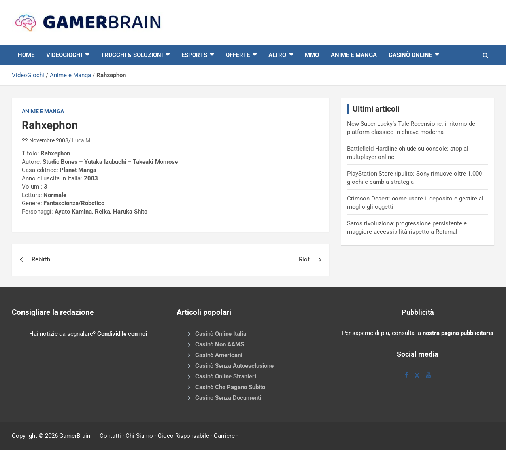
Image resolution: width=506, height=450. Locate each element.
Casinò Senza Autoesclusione (234, 365)
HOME (26, 55)
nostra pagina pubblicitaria (458, 333)
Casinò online (410, 55)
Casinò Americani (218, 355)
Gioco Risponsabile (183, 435)
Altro (277, 55)
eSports (194, 55)
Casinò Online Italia (220, 333)
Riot (304, 259)
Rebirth (41, 259)
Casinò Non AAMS (219, 344)
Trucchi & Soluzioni (132, 55)
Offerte (238, 55)
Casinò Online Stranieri (225, 376)
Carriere (224, 435)
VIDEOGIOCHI (64, 55)
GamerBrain (74, 435)
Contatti (110, 435)
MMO (312, 55)
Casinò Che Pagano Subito (230, 387)
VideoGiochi (28, 75)
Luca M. (82, 140)
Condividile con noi (122, 333)
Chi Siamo (139, 435)
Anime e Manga (354, 55)
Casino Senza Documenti (228, 397)
